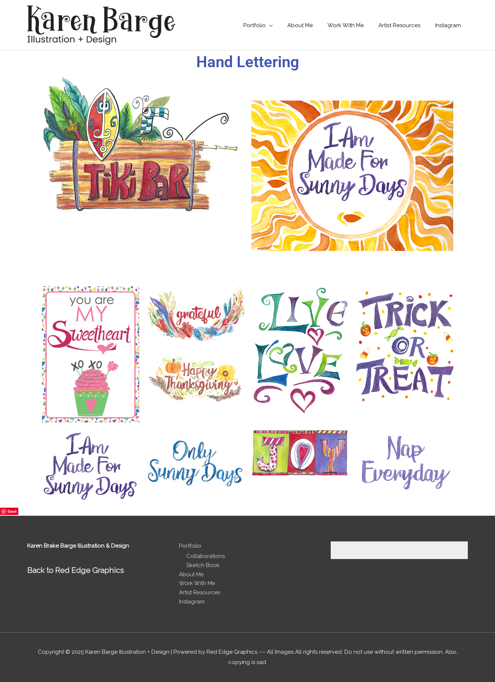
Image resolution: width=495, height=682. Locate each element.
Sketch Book (203, 565)
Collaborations (205, 556)
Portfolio (190, 546)
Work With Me (197, 583)
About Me (191, 574)
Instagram (192, 601)
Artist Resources (200, 592)
